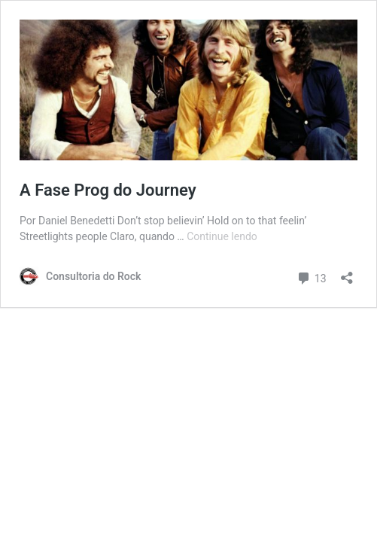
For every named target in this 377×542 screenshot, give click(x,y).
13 (311, 276)
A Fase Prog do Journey (108, 190)
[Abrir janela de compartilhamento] (346, 273)
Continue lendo (222, 236)
